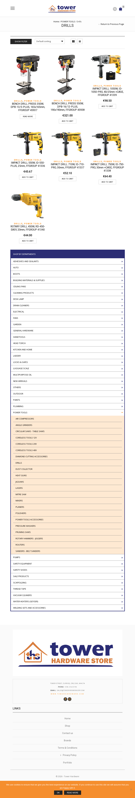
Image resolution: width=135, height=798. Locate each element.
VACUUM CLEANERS (22, 595)
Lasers (19, 488)
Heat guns (21, 475)
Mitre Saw (21, 494)
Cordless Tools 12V (26, 437)
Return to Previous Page (112, 24)
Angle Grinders (24, 425)
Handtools (19, 337)
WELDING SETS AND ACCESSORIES (29, 607)
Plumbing (18, 406)
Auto (16, 267)
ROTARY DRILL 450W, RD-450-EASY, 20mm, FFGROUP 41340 (27, 228)
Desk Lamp (18, 299)
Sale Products (21, 576)
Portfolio (67, 762)
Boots (16, 273)
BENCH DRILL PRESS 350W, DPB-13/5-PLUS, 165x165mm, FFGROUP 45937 (28, 107)
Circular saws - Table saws (30, 431)
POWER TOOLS (68, 21)
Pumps (16, 557)
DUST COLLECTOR (24, 469)
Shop (67, 726)
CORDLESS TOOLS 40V (26, 450)
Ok (58, 792)
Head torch (19, 343)
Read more (28, 117)
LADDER (17, 355)
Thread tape (19, 588)
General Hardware (23, 330)
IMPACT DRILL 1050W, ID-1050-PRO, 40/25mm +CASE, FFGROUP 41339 (107, 92)
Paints (16, 399)
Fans (15, 318)
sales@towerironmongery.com (71, 690)
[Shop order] (50, 41)
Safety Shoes (20, 569)
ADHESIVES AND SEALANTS (26, 261)
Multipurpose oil (22, 374)
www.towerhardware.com (67, 694)
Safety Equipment (22, 563)
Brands (67, 740)
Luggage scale (21, 368)
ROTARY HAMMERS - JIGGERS (29, 538)
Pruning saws (23, 532)
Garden (17, 324)
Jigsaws (20, 481)
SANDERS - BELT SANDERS (28, 551)
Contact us (67, 733)
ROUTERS (20, 544)
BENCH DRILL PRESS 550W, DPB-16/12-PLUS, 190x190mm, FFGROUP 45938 (68, 106)
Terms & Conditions (67, 748)
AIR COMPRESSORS (25, 418)
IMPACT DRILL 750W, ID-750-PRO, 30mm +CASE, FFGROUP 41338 (107, 167)
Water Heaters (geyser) (25, 601)
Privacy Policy (69, 755)
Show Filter (21, 41)
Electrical (18, 311)
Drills (18, 101)
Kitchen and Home (22, 349)
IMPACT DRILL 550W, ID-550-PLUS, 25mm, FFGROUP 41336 (27, 164)
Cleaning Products (23, 292)
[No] (131, 789)
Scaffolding (19, 582)
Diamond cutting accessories (32, 456)
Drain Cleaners (21, 305)
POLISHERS (21, 513)
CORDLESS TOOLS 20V (26, 443)
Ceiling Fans (19, 286)
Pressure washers (26, 525)
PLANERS (20, 507)
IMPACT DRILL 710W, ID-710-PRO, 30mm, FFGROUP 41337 (67, 166)
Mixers (19, 500)
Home (56, 21)
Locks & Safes (20, 362)
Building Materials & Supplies (29, 280)
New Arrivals (20, 381)
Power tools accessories (29, 519)
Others (17, 387)
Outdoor (18, 393)
